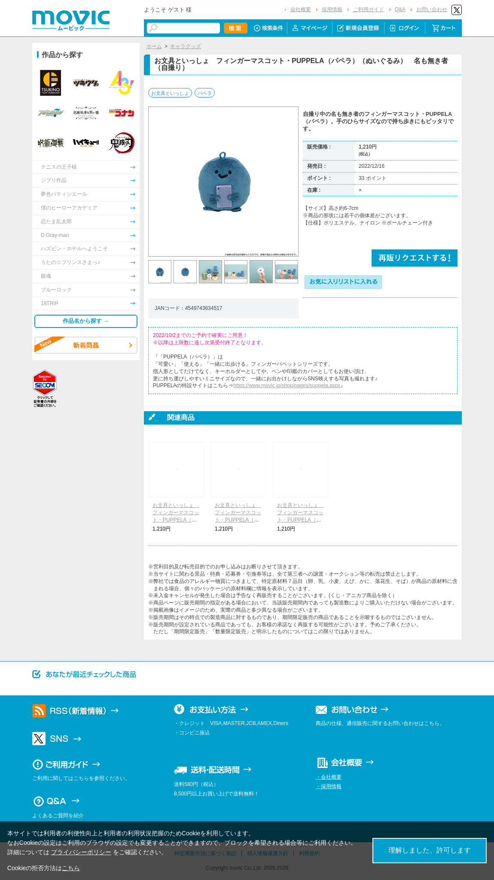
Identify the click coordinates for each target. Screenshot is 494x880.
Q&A (400, 9)
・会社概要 (329, 777)
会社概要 (300, 9)
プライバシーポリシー (81, 852)
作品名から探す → (86, 321)
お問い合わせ (431, 9)
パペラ (205, 93)
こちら (71, 868)
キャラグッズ (185, 46)
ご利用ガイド (368, 9)
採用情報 (332, 9)
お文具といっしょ (170, 93)
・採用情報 (329, 786)
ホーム (154, 46)
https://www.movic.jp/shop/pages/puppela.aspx (286, 385)
